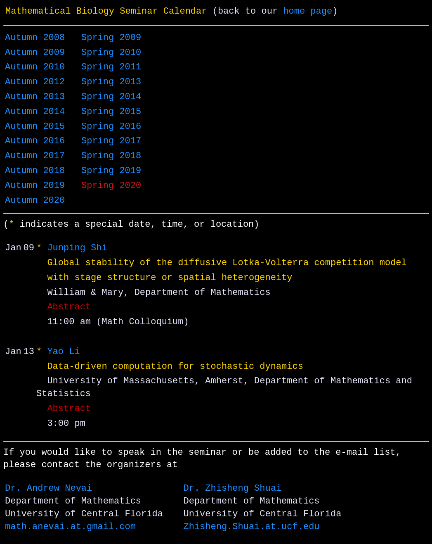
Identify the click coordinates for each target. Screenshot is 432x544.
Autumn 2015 (35, 127)
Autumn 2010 (35, 67)
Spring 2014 (111, 97)
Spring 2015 (111, 112)
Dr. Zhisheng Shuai (232, 488)
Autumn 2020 (35, 201)
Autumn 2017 (35, 156)
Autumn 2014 (35, 112)
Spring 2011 (111, 67)
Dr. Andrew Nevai (48, 488)
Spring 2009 (111, 38)
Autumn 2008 (35, 38)
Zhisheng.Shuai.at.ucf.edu (251, 527)
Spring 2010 (111, 53)
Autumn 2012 (35, 82)
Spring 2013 (111, 82)
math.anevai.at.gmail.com (70, 527)
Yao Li (63, 352)
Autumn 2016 (35, 141)
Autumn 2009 (35, 53)
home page (307, 11)
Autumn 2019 (35, 186)
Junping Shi (77, 248)
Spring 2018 (111, 156)
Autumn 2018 (35, 171)
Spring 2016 (111, 127)
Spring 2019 (111, 171)
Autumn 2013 (35, 97)
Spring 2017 (111, 141)
